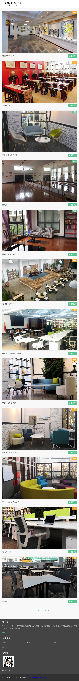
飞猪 (28, 643)
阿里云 (53, 643)
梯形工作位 (6, 601)
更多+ (4, 632)
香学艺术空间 (7, 106)
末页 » (46, 610)
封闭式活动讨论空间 (9, 254)
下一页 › (39, 610)
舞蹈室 (4, 205)
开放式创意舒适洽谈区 (10, 502)
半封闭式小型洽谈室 (9, 155)
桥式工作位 (6, 552)
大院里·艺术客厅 (8, 304)
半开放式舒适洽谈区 (9, 403)
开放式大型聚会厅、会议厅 (12, 353)
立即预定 (72, 56)
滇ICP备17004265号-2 (37, 677)
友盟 (4, 643)
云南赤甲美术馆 (8, 56)
